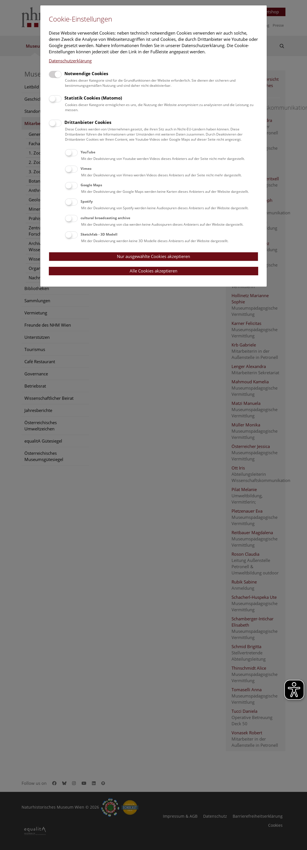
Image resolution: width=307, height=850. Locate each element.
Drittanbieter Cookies (87, 122)
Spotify (87, 201)
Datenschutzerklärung (70, 61)
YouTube (88, 152)
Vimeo (86, 168)
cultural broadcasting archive (105, 217)
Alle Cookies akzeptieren (153, 271)
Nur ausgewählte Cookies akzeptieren (153, 256)
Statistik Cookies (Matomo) (93, 98)
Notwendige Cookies (86, 73)
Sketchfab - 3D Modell (99, 234)
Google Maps (91, 185)
